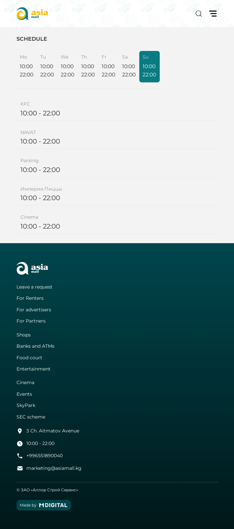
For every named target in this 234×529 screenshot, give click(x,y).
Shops (24, 335)
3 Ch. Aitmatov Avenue (48, 431)
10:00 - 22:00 (36, 443)
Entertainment (33, 369)
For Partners (31, 321)
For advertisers (34, 310)
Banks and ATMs (35, 346)
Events (24, 394)
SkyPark (26, 405)
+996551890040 (40, 456)
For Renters (30, 298)
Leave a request (34, 287)
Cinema (25, 382)
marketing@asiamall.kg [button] (49, 468)
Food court (29, 358)
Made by (43, 505)
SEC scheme (31, 417)
